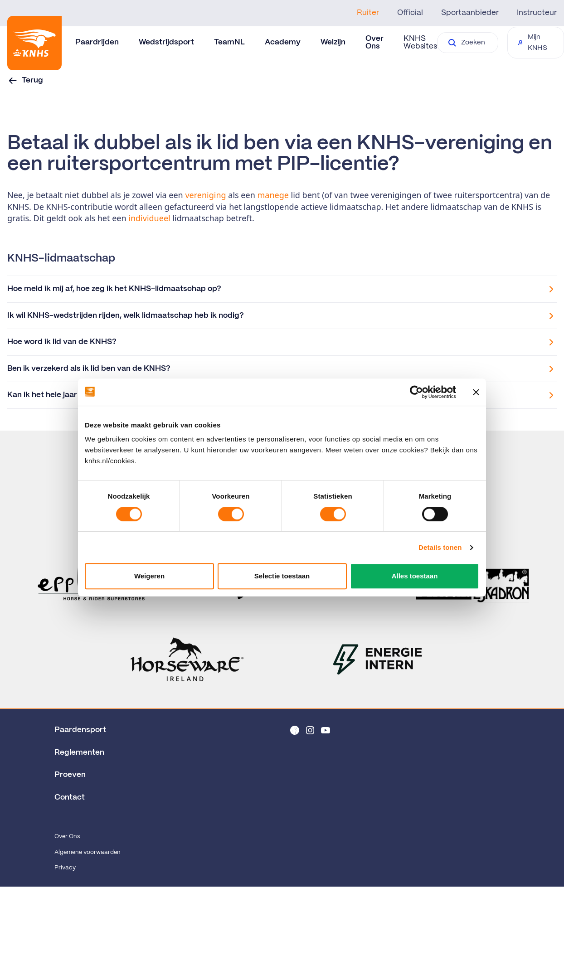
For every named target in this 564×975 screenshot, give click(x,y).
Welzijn (333, 42)
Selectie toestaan (282, 576)
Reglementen (79, 752)
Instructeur (537, 12)
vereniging (206, 194)
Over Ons (67, 836)
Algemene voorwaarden (87, 852)
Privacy (65, 868)
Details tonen (440, 547)
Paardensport (80, 729)
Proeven (70, 774)
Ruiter (368, 12)
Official (410, 12)
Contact (69, 797)
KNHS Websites (420, 42)
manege (274, 194)
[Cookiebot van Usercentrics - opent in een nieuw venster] (416, 392)
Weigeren (149, 576)
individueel (150, 218)
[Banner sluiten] (476, 392)
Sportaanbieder (470, 12)
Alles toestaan (415, 576)
